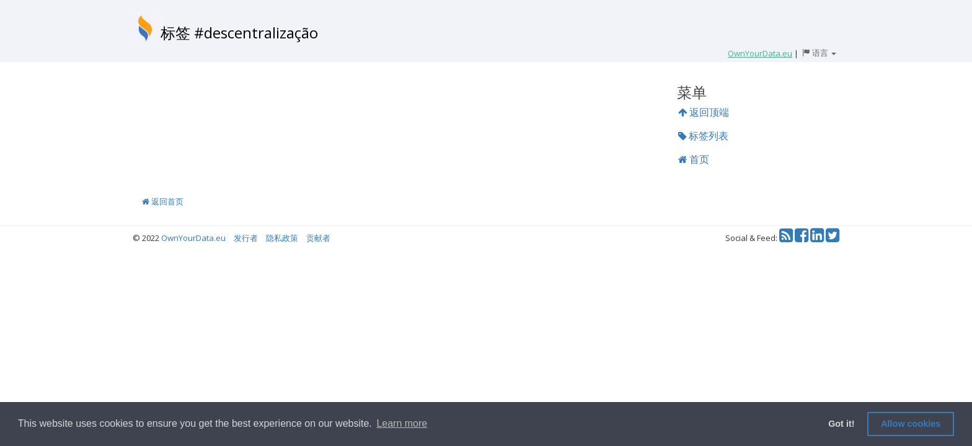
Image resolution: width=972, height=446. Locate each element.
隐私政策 (282, 237)
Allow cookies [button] (910, 424)
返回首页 (162, 201)
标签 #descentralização (239, 32)
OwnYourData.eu (193, 237)
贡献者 (318, 237)
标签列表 (703, 135)
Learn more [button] (401, 423)
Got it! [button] (841, 424)
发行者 (246, 237)
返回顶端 (703, 112)
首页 (693, 159)
